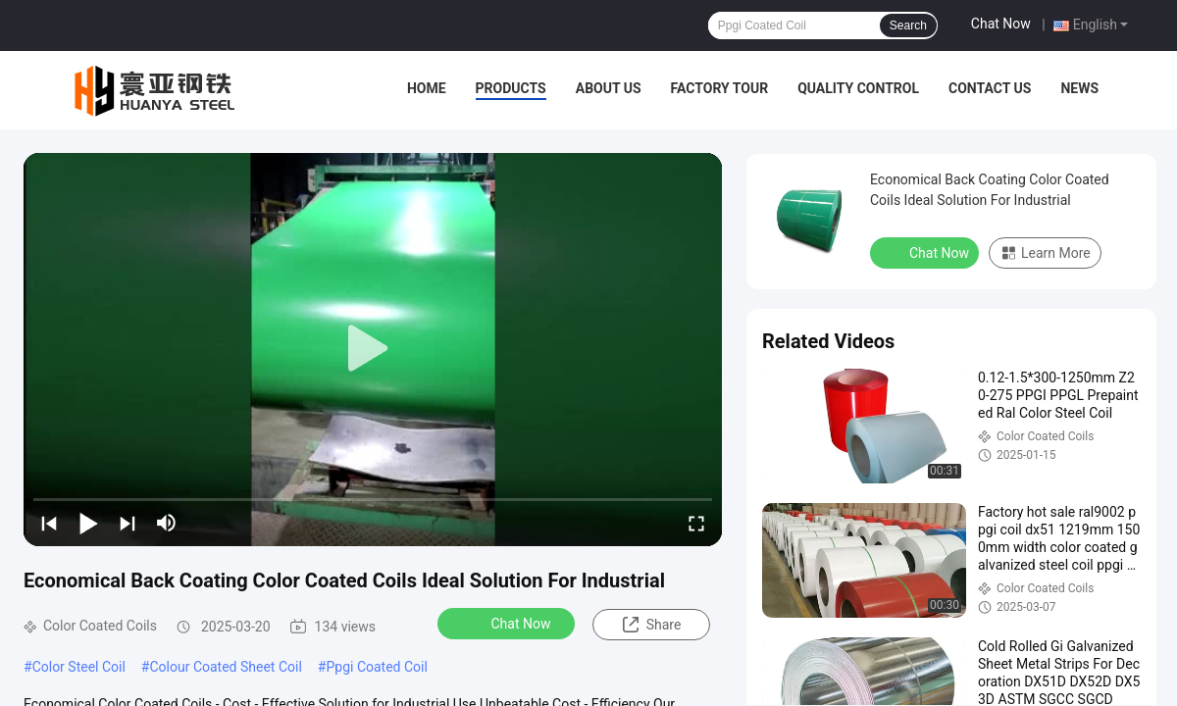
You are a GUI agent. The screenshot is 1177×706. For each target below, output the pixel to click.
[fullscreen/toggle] (696, 522)
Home (426, 88)
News (1079, 88)
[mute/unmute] (166, 522)
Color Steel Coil (79, 667)
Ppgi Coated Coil (376, 667)
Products (511, 88)
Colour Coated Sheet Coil (225, 667)
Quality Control (858, 88)
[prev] (49, 522)
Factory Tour (720, 88)
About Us (608, 88)
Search (908, 25)
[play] (372, 349)
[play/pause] (88, 522)
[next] (127, 522)
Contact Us (989, 88)
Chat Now (1001, 23)
